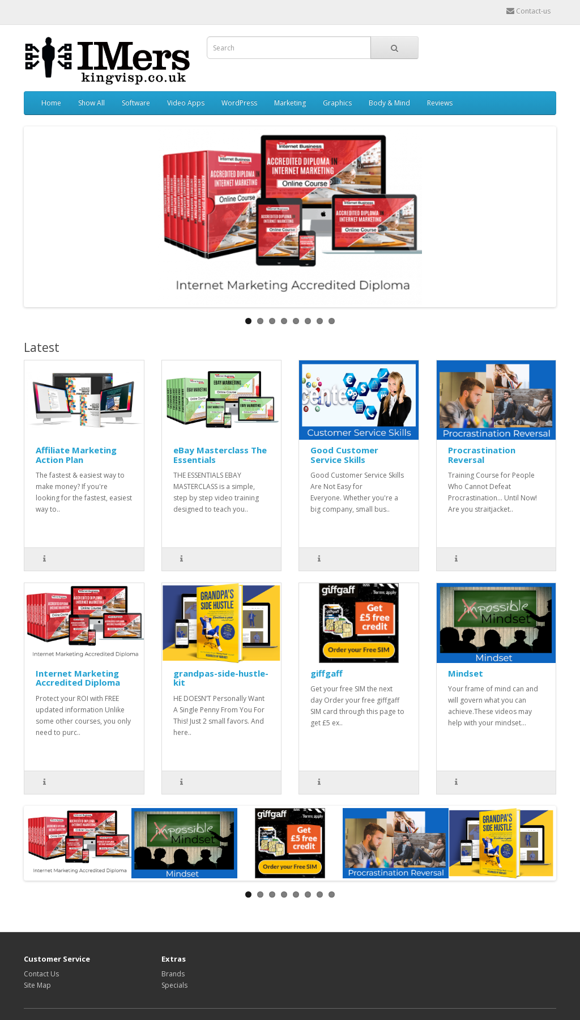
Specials (174, 985)
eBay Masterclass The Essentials (220, 454)
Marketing (290, 103)
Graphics (337, 103)
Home (51, 103)
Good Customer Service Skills (344, 454)
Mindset (465, 673)
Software (136, 103)
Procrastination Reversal (481, 454)
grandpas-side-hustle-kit (220, 678)
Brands (173, 974)
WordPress (239, 103)
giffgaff (326, 673)
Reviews (440, 103)
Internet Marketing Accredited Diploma (78, 678)
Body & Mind (389, 103)
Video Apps (185, 103)
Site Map (37, 985)
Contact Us (41, 974)
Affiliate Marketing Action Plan (76, 454)
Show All (91, 103)
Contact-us (528, 11)
